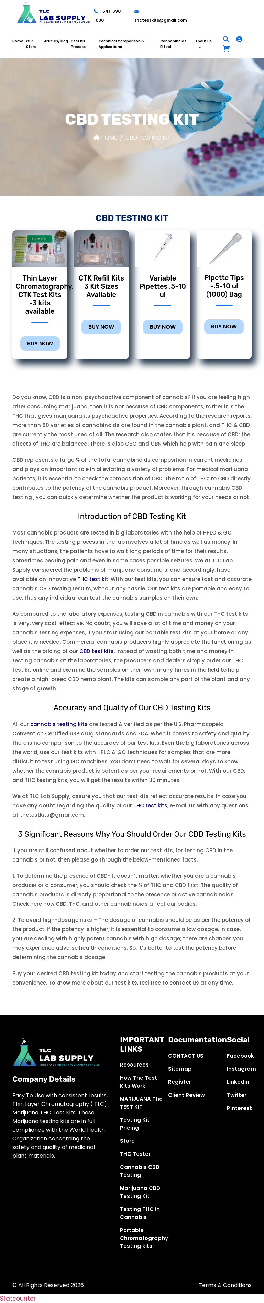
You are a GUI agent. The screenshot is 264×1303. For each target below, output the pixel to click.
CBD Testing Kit (148, 137)
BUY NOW (40, 343)
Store (127, 1140)
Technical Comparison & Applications (121, 44)
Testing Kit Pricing (135, 1123)
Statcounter (18, 1298)
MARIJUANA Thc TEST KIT (141, 1102)
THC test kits (150, 805)
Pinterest (239, 1108)
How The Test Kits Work (138, 1081)
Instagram (241, 1068)
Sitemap (180, 1068)
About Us (203, 41)
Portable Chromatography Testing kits (144, 1238)
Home (17, 41)
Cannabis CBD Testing (140, 1171)
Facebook (240, 1055)
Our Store (31, 44)
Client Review (186, 1095)
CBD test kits (96, 651)
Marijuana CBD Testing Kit (140, 1192)
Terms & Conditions (225, 1285)
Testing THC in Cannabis (140, 1213)
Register (179, 1082)
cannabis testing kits (59, 724)
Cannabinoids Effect (173, 44)
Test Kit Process (78, 44)
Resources (134, 1064)
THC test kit (92, 579)
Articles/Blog (56, 41)
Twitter (236, 1095)
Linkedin (238, 1082)
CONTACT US (186, 1055)
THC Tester (135, 1154)
